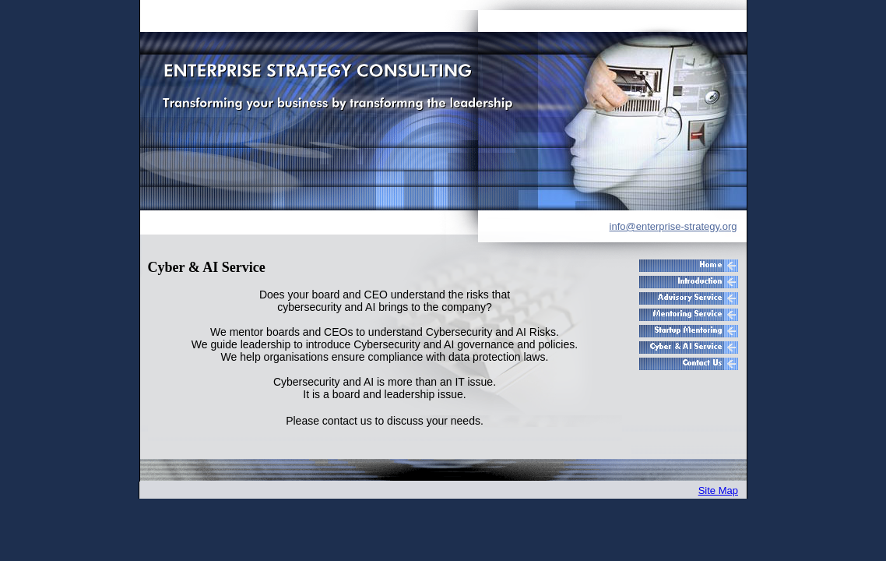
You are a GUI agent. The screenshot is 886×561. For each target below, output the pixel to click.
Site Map (718, 490)
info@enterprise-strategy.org (673, 226)
